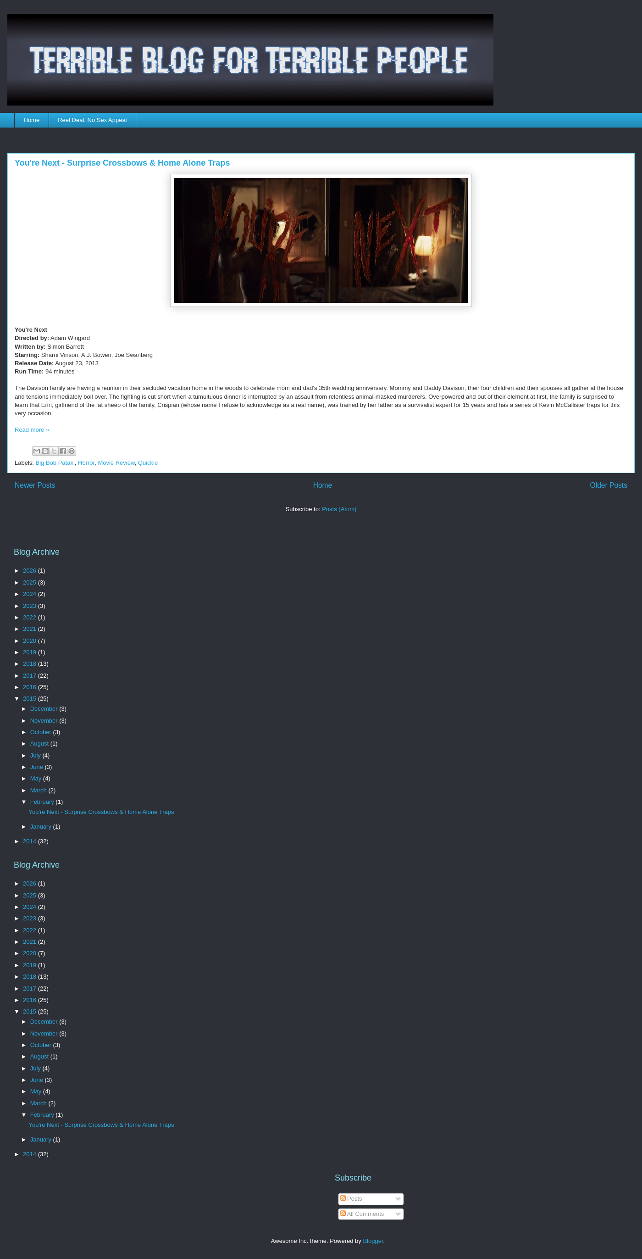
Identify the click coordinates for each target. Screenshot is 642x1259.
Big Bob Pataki (55, 462)
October (41, 732)
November (45, 720)
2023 (30, 605)
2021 (30, 628)
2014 (30, 841)
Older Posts (608, 485)
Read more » (32, 429)
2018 (30, 663)
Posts (351, 1198)
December (45, 708)
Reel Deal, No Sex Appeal (92, 120)
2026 (30, 570)
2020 (30, 640)
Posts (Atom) (339, 509)
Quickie (148, 462)
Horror (86, 462)
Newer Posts (35, 485)
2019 (30, 652)
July (36, 755)
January (41, 826)
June (37, 766)
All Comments (362, 1213)
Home (32, 120)
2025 (30, 582)
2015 (30, 698)
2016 (30, 687)
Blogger (373, 1240)
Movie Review (116, 462)
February (43, 801)
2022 (30, 617)
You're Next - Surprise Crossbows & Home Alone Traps (122, 162)
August (40, 743)
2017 (30, 675)
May (36, 778)
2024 (30, 594)
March (39, 790)
